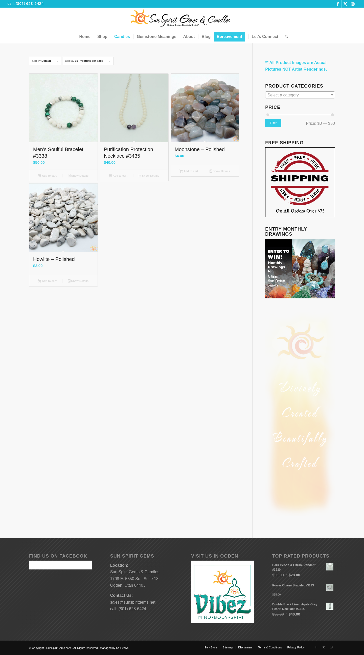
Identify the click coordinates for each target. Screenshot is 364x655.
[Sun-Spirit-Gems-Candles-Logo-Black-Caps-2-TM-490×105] (182, 19)
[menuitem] (85, 36)
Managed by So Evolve (114, 647)
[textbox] (300, 95)
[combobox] (300, 94)
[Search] (285, 36)
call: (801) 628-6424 (25, 3)
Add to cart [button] (47, 176)
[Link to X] (345, 4)
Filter (273, 123)
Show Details (78, 176)
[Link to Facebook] (337, 4)
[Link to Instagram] (353, 4)
